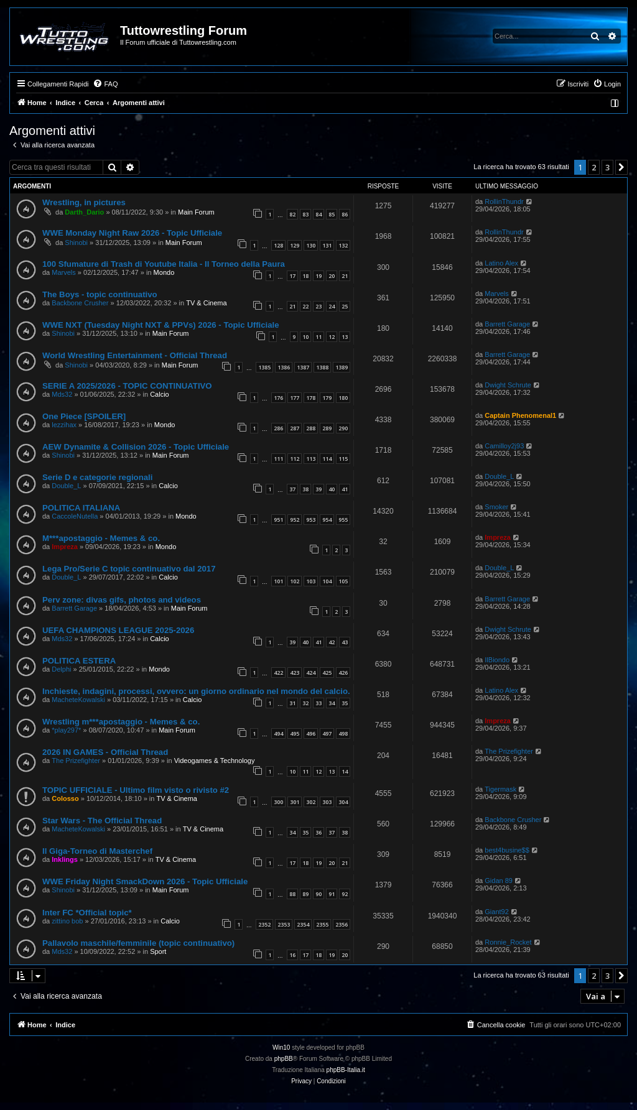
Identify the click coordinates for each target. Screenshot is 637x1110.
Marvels (64, 272)
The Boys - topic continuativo (99, 294)
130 (310, 245)
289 (327, 428)
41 (345, 489)
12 (331, 337)
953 (310, 520)
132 (343, 245)
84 (318, 214)
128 (278, 245)
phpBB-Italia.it (346, 1069)
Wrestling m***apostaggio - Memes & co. (121, 721)
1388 (322, 367)
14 (345, 771)
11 (318, 337)
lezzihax (64, 424)
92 (345, 894)
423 (294, 672)
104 (327, 581)
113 (310, 459)
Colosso (65, 798)
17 (292, 276)
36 (318, 832)
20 (331, 276)
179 (327, 398)
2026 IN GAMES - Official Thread (105, 752)
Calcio (159, 394)
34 (331, 703)
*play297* (66, 730)
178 (310, 398)
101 (278, 581)
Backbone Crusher (80, 303)
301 (294, 802)
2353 (283, 924)
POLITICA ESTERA (79, 660)
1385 (264, 367)
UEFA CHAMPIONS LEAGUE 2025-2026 (118, 630)
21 (345, 276)
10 (305, 337)
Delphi (61, 669)
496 (310, 733)
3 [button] (607, 167)
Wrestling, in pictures (84, 202)
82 (292, 214)
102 (294, 581)
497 (327, 733)
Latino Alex (501, 263)
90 (318, 894)
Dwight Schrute (508, 385)
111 (278, 459)
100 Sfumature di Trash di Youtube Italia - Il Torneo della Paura (163, 264)
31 (292, 703)
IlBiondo (497, 660)
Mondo (164, 272)
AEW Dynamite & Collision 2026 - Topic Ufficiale (135, 446)
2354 (303, 924)
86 (345, 214)
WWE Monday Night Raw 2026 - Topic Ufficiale (132, 233)
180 (343, 398)
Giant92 (497, 911)
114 (327, 459)
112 (294, 459)
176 (278, 398)
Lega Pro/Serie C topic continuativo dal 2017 (128, 568)
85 (331, 214)
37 (292, 489)
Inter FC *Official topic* (87, 912)
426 (343, 672)
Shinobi (76, 242)
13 (345, 337)
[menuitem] (105, 83)
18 (305, 276)
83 (305, 214)
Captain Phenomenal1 (520, 415)
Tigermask (500, 789)
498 (343, 733)
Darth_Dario (84, 212)
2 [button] (594, 167)
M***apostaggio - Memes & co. (101, 538)
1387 (303, 367)
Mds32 (62, 394)
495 (294, 733)
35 (345, 703)
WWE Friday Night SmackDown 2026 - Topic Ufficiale (145, 881)
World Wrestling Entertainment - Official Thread (134, 355)
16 (292, 955)
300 (278, 802)
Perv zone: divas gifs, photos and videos (121, 599)
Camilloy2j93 (504, 446)
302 (310, 802)
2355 (322, 924)
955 (343, 520)
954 (327, 520)
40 (331, 489)
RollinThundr (504, 201)
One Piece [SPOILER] (84, 416)
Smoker (496, 507)
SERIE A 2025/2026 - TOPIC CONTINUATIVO (127, 386)
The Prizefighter (76, 760)
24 (331, 306)
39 (318, 489)
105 (343, 581)
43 (345, 642)
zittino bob (67, 921)
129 (294, 245)
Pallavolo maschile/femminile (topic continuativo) (138, 943)
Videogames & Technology (214, 760)
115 (343, 459)
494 (278, 733)
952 (294, 520)
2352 (264, 924)
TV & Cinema (206, 303)
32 (305, 703)
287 (294, 428)
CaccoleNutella (75, 516)
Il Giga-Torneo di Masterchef (97, 851)
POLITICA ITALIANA (81, 507)
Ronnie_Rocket (508, 942)
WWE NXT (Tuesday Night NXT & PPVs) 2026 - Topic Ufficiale (160, 325)
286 (278, 428)
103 (310, 581)
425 (327, 672)
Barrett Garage (507, 324)
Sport (158, 951)
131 (327, 245)
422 (278, 672)
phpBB (283, 1058)
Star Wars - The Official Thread (102, 820)
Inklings (65, 859)
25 (345, 306)
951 (278, 520)
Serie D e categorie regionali (97, 477)
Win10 (281, 1047)
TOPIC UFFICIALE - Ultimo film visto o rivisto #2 (135, 790)
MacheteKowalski (78, 699)
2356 (341, 924)
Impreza (65, 546)
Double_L (66, 485)
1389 (341, 367)
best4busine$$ (507, 850)
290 (343, 428)
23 (318, 306)
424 (310, 672)
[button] (621, 167)
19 (318, 276)
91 (331, 894)
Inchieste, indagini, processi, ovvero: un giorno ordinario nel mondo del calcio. (196, 691)
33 (318, 703)
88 (292, 894)
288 (310, 428)
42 (331, 642)
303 (327, 802)
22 (305, 306)
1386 (283, 367)
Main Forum (196, 212)
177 (294, 398)
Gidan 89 (499, 880)
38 (305, 489)
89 (305, 894)
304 (343, 802)
